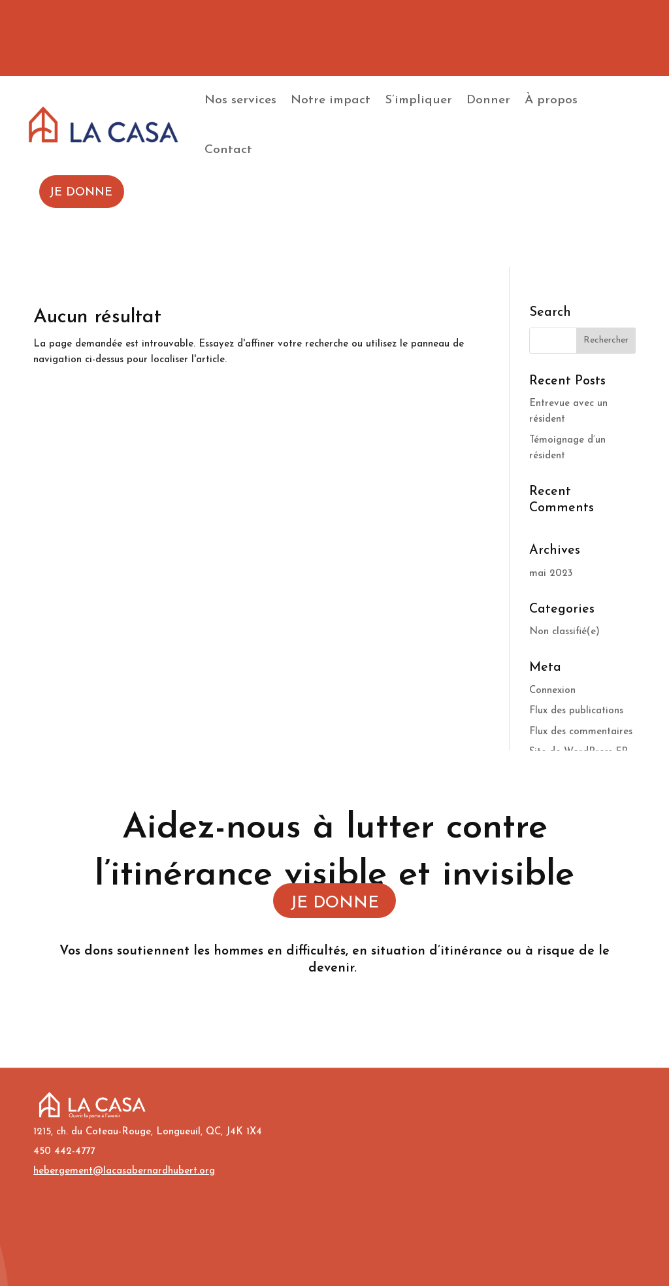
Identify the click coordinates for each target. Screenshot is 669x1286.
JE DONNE (334, 903)
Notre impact (330, 100)
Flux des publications (576, 711)
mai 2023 (551, 574)
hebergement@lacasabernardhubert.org (124, 1171)
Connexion (552, 691)
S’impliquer (418, 100)
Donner (488, 100)
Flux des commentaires (580, 732)
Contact (228, 150)
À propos (551, 100)
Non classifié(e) (564, 632)
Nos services (240, 100)
